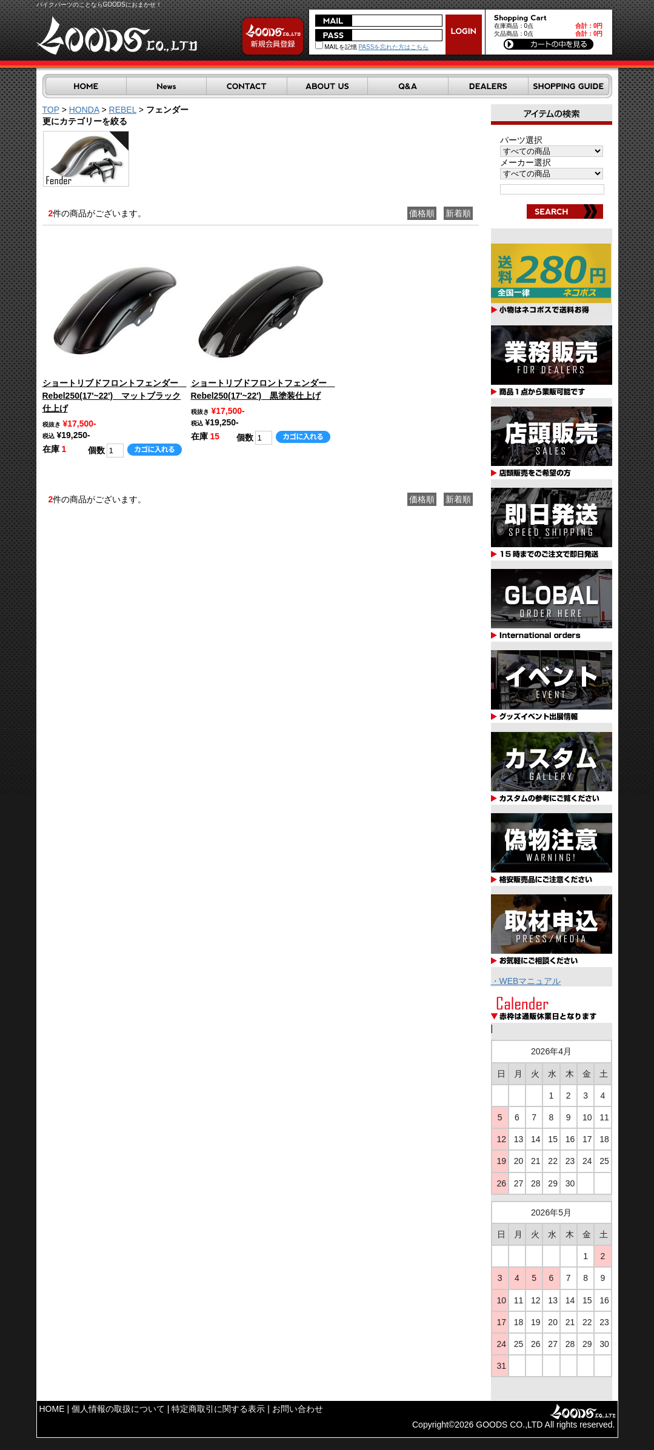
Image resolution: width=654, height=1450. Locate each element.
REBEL (122, 110)
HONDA (84, 110)
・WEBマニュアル (526, 981)
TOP (50, 110)
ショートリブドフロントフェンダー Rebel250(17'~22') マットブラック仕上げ (114, 395)
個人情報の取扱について (118, 1409)
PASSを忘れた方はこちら (393, 47)
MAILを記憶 (336, 47)
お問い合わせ (297, 1409)
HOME (52, 1409)
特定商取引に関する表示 (218, 1409)
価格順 (422, 213)
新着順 (458, 213)
